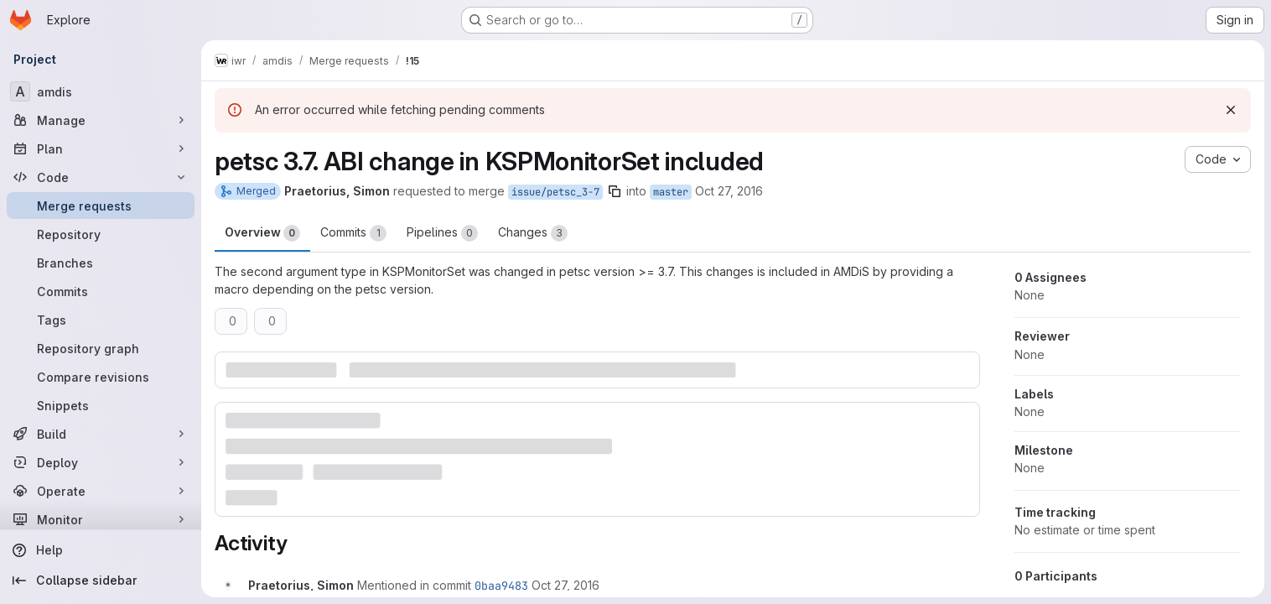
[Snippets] (101, 405)
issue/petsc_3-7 (555, 192)
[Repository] (101, 234)
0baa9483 (501, 585)
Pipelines (442, 233)
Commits (353, 233)
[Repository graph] (101, 348)
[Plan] (101, 148)
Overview (262, 233)
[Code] (101, 177)
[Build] (101, 433)
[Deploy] (101, 462)
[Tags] (101, 319)
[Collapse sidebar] (101, 580)
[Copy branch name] (614, 191)
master (670, 192)
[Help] (101, 550)
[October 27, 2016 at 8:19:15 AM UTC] (565, 585)
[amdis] (101, 91)
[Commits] (101, 291)
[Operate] (101, 490)
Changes (533, 233)
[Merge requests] (101, 205)
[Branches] (101, 262)
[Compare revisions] (101, 376)
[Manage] (101, 120)
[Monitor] (101, 519)
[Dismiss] (1231, 110)
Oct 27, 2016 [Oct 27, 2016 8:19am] (729, 191)
